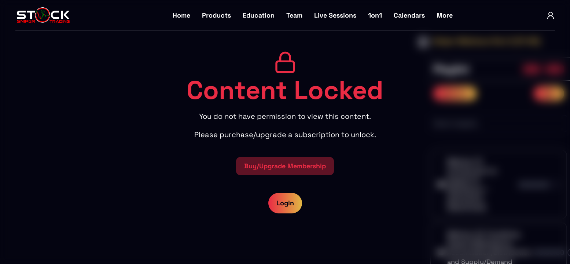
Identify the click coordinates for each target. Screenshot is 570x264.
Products (216, 15)
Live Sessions (335, 15)
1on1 (375, 15)
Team (294, 15)
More (445, 15)
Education (259, 15)
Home (181, 15)
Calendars (409, 15)
